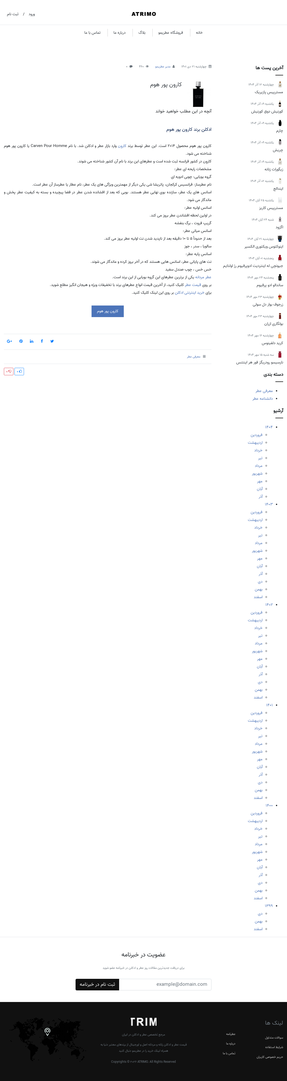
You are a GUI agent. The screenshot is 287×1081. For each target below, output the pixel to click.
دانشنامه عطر (262, 399)
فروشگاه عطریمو (170, 33)
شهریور (257, 473)
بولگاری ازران (273, 324)
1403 (269, 504)
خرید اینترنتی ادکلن (189, 293)
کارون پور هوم (166, 84)
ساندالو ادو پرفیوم (270, 285)
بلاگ (141, 33)
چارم (279, 131)
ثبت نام (13, 14)
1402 (269, 605)
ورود (32, 14)
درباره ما (119, 33)
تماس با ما (92, 33)
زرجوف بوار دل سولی (268, 304)
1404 (269, 427)
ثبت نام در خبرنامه (97, 984)
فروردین (257, 435)
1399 (269, 906)
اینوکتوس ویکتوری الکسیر (263, 246)
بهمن (259, 589)
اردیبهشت (255, 443)
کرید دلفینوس (272, 343)
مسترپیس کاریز (271, 208)
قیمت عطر (193, 285)
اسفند (258, 597)
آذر (261, 497)
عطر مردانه (203, 277)
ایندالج (278, 189)
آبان (260, 489)
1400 (269, 806)
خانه (199, 33)
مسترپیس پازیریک (269, 92)
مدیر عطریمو (162, 66)
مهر (260, 481)
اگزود (279, 227)
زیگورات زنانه (274, 169)
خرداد (258, 450)
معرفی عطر (264, 391)
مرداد (259, 466)
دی (260, 582)
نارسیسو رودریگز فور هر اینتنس (259, 362)
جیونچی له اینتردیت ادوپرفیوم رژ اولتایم (253, 266)
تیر (260, 458)
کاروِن (122, 146)
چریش (278, 150)
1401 (269, 705)
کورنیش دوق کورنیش (267, 111)
